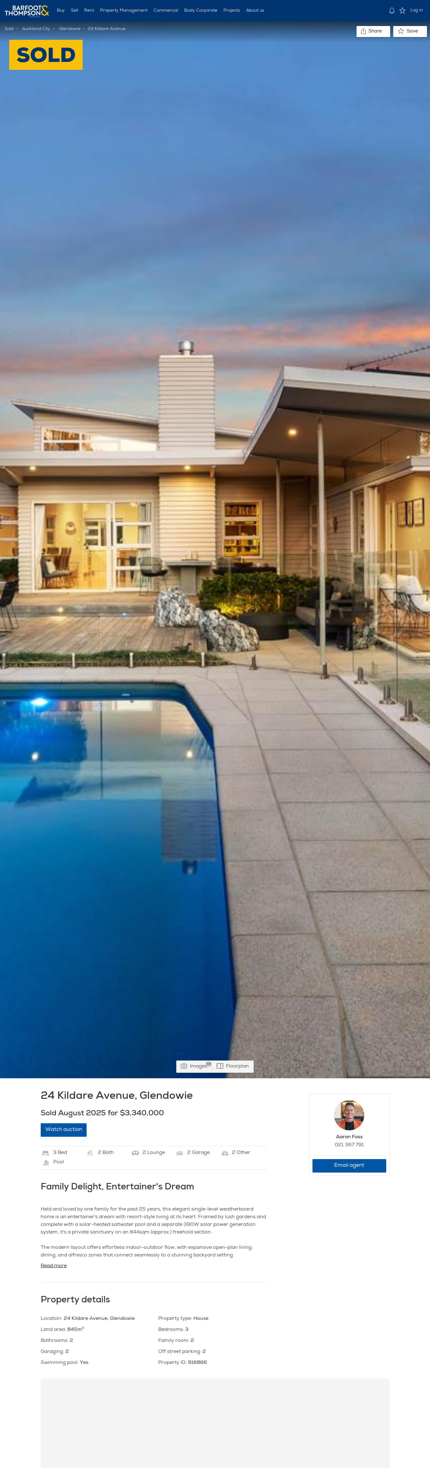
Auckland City (36, 29)
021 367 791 (349, 1145)
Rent (89, 11)
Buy (61, 11)
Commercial (166, 11)
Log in (416, 10)
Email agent (349, 1165)
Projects (231, 11)
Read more (54, 1266)
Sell (74, 11)
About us (255, 11)
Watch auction (63, 1129)
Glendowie (69, 29)
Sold (9, 29)
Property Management (124, 11)
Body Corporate (200, 11)
